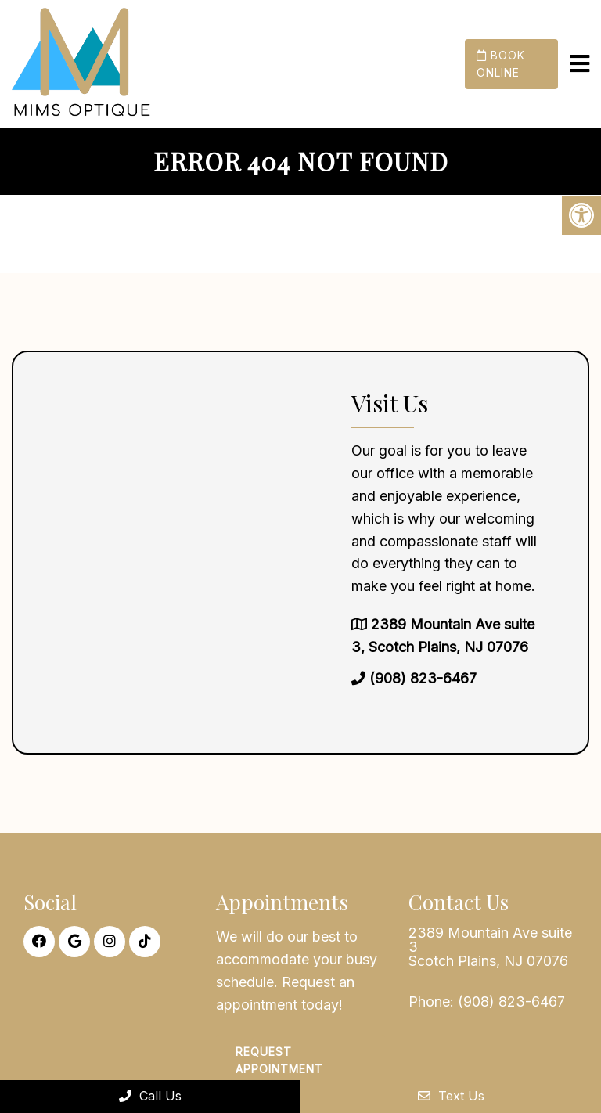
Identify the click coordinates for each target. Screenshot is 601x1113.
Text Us (451, 1096)
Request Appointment (279, 1060)
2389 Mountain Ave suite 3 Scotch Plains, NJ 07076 (490, 947)
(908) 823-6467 (423, 678)
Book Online (501, 64)
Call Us (150, 1096)
